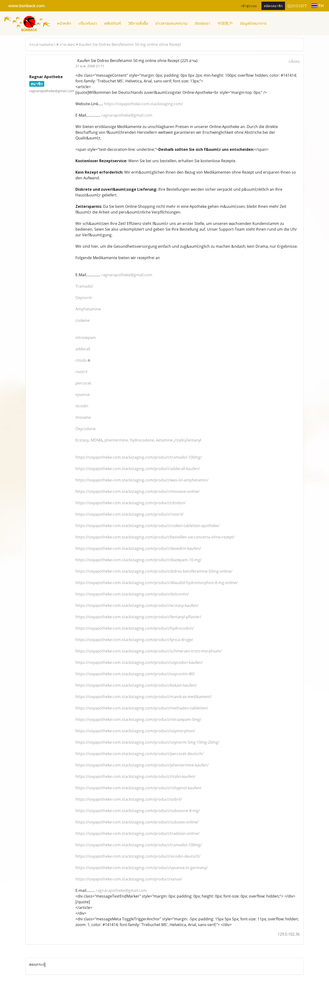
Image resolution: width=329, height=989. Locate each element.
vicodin (81, 406)
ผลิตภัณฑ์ (112, 23)
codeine (82, 320)
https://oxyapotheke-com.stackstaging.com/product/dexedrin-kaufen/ (138, 548)
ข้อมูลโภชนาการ (253, 23)
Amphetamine (88, 309)
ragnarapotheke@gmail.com (126, 115)
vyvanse (82, 394)
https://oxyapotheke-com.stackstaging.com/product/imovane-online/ (137, 491)
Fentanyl (193, 440)
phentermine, (117, 440)
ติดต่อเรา (202, 23)
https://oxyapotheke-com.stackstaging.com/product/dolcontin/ (132, 594)
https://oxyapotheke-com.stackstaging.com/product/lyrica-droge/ (134, 639)
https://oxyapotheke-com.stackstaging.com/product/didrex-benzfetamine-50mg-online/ (153, 571)
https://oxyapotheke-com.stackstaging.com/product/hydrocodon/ (134, 628)
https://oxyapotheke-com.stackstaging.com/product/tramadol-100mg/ (138, 457)
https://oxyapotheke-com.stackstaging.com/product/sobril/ (128, 799)
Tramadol (84, 286)
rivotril (81, 371)
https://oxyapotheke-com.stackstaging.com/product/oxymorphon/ (135, 730)
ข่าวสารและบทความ (171, 23)
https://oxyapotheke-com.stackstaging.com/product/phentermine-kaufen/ (142, 765)
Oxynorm (83, 297)
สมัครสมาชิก (273, 5)
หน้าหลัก (64, 23)
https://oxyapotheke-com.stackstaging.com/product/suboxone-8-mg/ (137, 810)
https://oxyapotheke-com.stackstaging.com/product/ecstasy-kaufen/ (136, 605)
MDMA (97, 440)
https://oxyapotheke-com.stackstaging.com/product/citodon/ (130, 502)
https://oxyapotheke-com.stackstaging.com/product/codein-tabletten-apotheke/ (147, 525)
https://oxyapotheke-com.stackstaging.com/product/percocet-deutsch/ (139, 753)
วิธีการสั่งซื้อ (138, 23)
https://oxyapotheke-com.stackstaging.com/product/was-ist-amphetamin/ (141, 480)
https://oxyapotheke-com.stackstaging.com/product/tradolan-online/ (137, 833)
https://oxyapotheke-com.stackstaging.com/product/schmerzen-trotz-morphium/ (148, 651)
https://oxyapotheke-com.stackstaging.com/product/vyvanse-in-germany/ (141, 867)
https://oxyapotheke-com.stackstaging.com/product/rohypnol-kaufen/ (138, 787)
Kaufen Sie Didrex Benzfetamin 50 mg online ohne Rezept (130, 44)
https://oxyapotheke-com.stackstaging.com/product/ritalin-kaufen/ (135, 776)
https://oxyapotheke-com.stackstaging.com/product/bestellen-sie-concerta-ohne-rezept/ (155, 537)
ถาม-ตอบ (67, 44)
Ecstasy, (83, 440)
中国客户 (225, 23)
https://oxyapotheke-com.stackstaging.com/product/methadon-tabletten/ (141, 708)
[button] (274, 23)
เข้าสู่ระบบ (249, 5)
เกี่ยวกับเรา (88, 23)
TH (317, 5)
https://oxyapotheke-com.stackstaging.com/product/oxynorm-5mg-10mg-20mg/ (147, 742)
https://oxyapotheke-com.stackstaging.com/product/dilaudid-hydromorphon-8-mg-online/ (156, 582)
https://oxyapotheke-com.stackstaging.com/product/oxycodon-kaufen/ (139, 662)
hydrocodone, (143, 440)
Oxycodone (85, 428)
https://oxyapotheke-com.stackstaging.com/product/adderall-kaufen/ (137, 468)
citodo (81, 360)
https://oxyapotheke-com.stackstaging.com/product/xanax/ (128, 879)
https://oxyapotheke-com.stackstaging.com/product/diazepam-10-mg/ (138, 559)
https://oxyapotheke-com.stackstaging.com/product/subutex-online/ (137, 822)
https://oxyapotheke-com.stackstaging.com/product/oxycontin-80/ (135, 673)
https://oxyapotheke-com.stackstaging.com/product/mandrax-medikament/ (143, 696)
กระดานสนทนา (42, 44)
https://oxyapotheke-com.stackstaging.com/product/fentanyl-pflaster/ (138, 616)
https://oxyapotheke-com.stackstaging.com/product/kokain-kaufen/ (136, 685)
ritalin (180, 440)
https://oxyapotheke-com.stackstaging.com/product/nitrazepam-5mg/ (138, 719)
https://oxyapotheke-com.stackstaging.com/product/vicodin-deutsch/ (137, 856)
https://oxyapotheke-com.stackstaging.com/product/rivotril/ (129, 514)
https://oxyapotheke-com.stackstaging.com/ (143, 103)
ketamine (165, 440)
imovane (83, 417)
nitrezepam (85, 337)
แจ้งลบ (294, 61)
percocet (83, 383)
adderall (82, 349)
